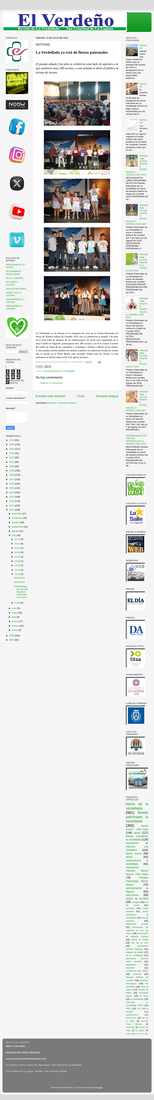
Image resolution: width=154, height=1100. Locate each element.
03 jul (18, 603)
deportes (130, 968)
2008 (12, 640)
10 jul (18, 574)
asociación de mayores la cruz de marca (137, 930)
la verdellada (137, 999)
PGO (128, 1008)
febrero (16, 626)
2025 (12, 444)
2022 (12, 457)
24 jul (18, 548)
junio (14, 608)
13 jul (18, 570)
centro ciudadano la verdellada (137, 914)
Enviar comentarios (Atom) (63, 403)
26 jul (18, 543)
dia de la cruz (140, 943)
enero (15, 630)
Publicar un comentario (51, 383)
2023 (12, 453)
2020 (12, 466)
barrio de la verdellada (137, 806)
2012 (12, 501)
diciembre (17, 513)
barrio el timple (139, 939)
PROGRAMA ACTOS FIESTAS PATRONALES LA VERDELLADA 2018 (136, 439)
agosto (15, 531)
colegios (135, 902)
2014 (12, 492)
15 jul (18, 561)
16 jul (18, 556)
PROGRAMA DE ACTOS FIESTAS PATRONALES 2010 (21, 592)
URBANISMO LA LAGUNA (14, 307)
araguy (128, 1034)
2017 (12, 479)
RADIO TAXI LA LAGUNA (14, 294)
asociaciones (139, 1034)
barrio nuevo (134, 853)
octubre (16, 522)
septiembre (18, 526)
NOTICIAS (19, 578)
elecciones (132, 894)
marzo (15, 621)
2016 (12, 483)
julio (14, 535)
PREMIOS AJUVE (137, 924)
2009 (12, 635)
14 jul (18, 565)
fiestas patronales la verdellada (59, 371)
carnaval (137, 974)
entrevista (130, 1027)
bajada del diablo (134, 952)
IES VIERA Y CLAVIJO (12, 283)
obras (129, 856)
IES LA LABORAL (15, 278)
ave (139, 1008)
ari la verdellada (134, 955)
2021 (12, 462)
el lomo (144, 996)
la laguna (140, 1030)
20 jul (18, 552)
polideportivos (132, 1015)
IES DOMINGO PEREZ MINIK (13, 272)
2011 (12, 505)
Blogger (99, 1087)
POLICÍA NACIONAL (16, 289)
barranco (130, 908)
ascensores (131, 1018)
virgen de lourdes (137, 898)
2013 (12, 497)
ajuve (137, 832)
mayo (15, 612)
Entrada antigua (107, 396)
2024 (12, 449)
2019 (12, 470)
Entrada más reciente (50, 396)
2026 (12, 440)
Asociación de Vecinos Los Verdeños (137, 846)
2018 (12, 475)
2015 (12, 488)
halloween (131, 964)
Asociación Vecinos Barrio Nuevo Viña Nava (137, 871)
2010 (12, 510)
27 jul (18, 539)
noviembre (17, 518)
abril (14, 617)
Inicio (80, 396)
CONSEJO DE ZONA (137, 971)
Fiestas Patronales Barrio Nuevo (137, 881)
